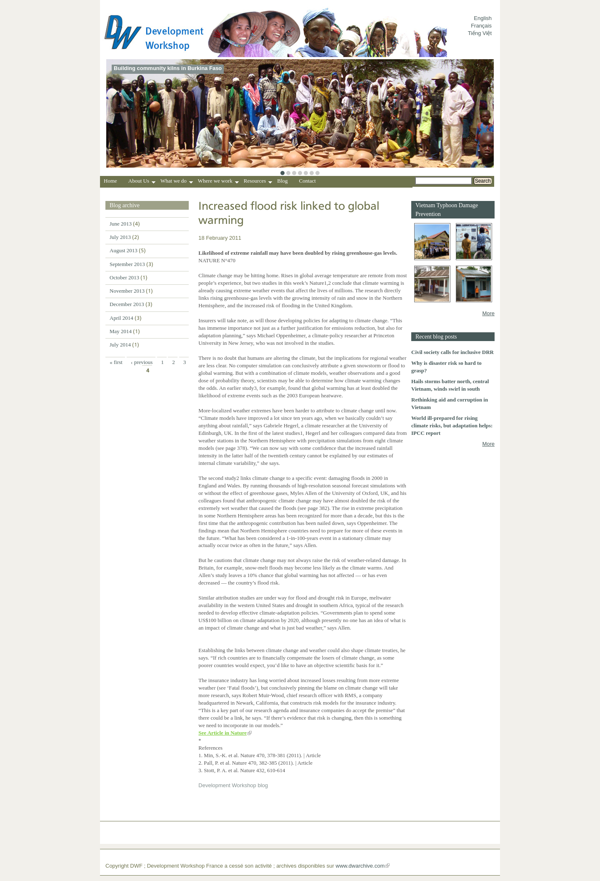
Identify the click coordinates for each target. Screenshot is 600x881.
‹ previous (141, 362)
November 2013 (127, 291)
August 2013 (124, 250)
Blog (282, 181)
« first (116, 362)
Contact (307, 181)
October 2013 (124, 277)
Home (110, 181)
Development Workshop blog (233, 785)
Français (481, 26)
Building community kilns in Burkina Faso (168, 68)
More (488, 313)
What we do (176, 182)
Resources (258, 182)
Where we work (218, 182)
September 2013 (127, 264)
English (483, 18)
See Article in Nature (222, 733)
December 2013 (127, 304)
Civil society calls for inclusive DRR (452, 352)
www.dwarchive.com (360, 866)
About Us (141, 182)
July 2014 (120, 344)
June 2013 (121, 224)
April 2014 (121, 318)
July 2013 (120, 237)
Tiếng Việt (480, 33)
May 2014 (121, 331)
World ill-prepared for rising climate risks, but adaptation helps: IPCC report (451, 425)
